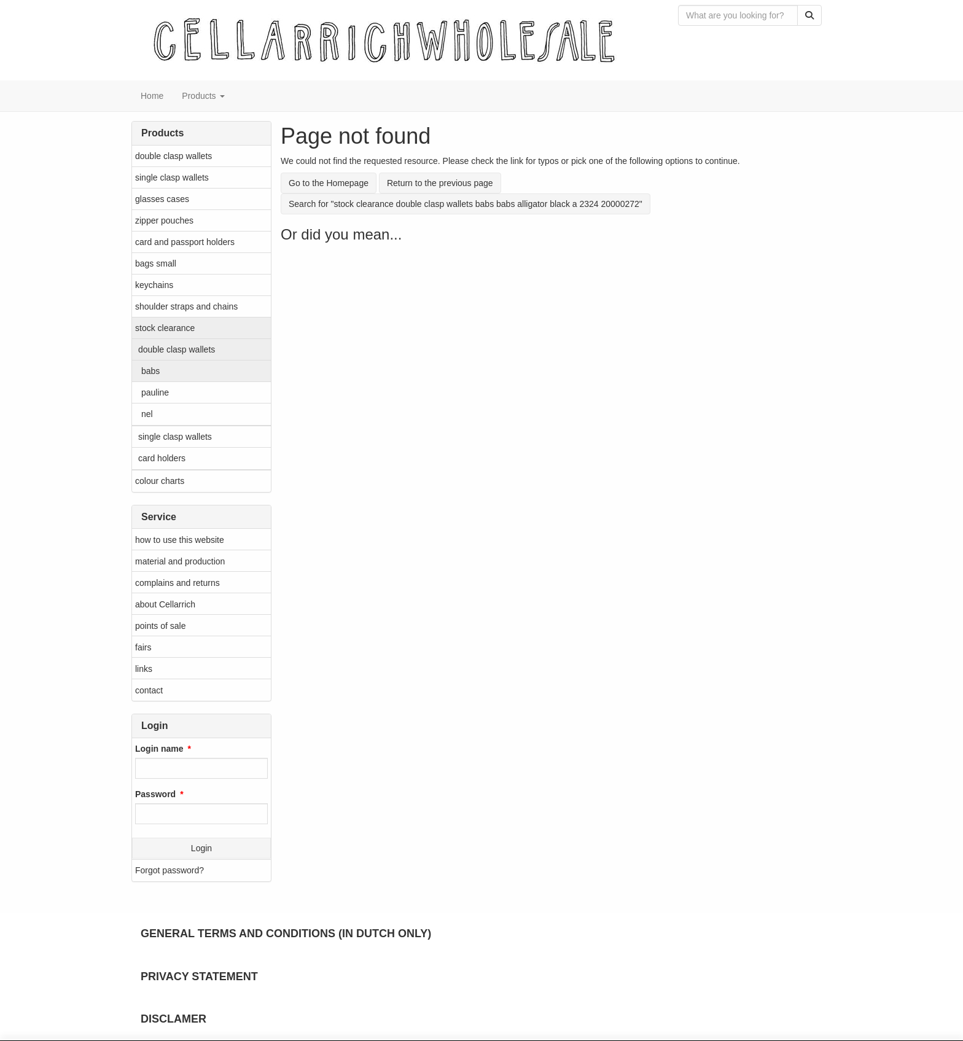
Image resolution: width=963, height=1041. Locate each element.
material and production (180, 561)
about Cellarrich (165, 604)
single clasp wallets (172, 177)
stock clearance (165, 328)
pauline (155, 392)
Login (201, 848)
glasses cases (162, 199)
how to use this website (179, 540)
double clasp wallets (173, 156)
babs (150, 371)
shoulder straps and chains (186, 306)
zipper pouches (164, 220)
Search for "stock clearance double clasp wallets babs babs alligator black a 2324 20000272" (465, 204)
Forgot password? (169, 870)
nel (147, 414)
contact (149, 690)
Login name (159, 749)
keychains (154, 285)
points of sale (160, 626)
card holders (161, 458)
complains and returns (177, 583)
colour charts (159, 481)
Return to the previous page (440, 183)
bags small (155, 263)
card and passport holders (185, 242)
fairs (143, 647)
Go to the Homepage (328, 183)
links (143, 669)
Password (155, 794)
